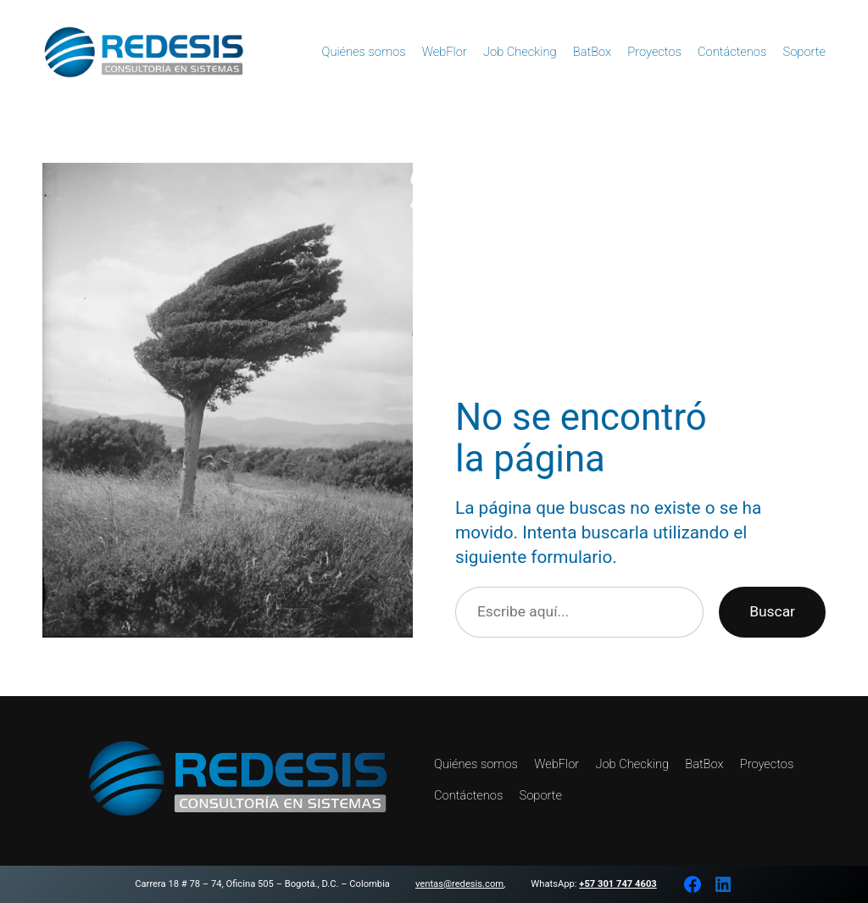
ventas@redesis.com (459, 883)
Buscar (772, 611)
